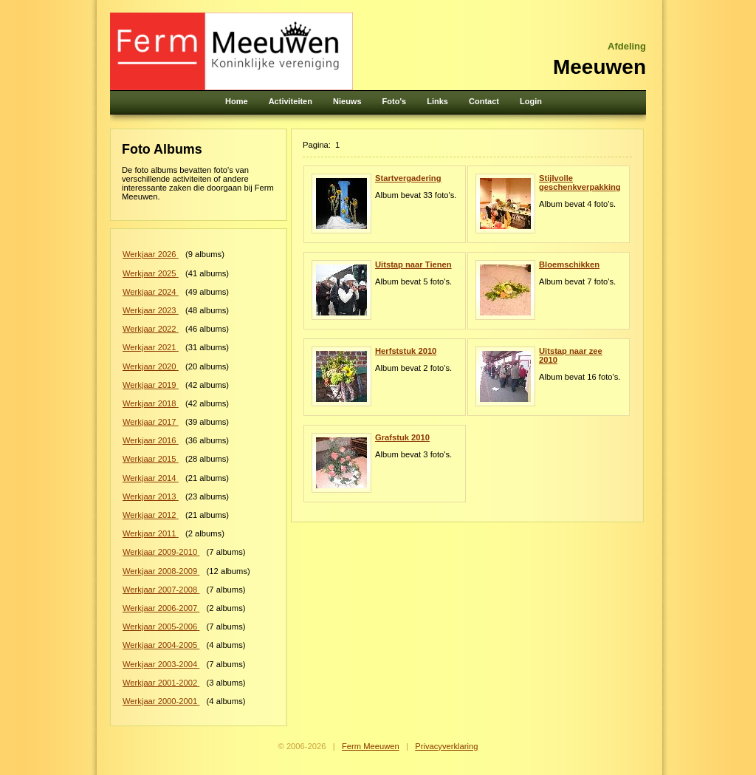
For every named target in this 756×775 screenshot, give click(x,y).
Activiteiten (290, 101)
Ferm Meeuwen (370, 746)
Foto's (394, 101)
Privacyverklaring (446, 746)
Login (531, 101)
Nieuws (347, 101)
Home (236, 101)
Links (437, 101)
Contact (484, 101)
